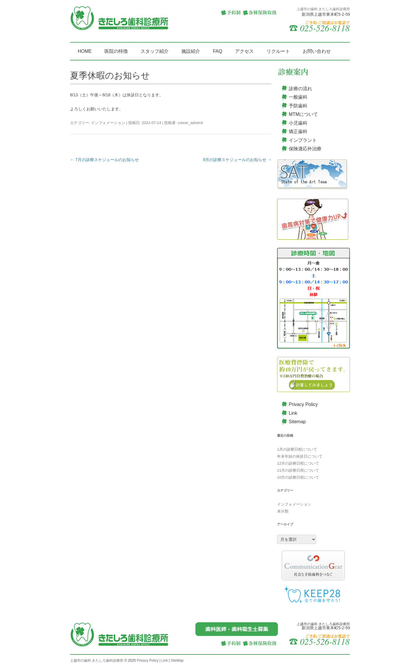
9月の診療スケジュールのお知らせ (237, 159)
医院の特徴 (116, 51)
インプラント (303, 140)
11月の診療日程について (298, 470)
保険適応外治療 (305, 148)
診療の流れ (300, 88)
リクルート (278, 51)
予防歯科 (298, 105)
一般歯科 (298, 97)
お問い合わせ (317, 51)
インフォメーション (108, 123)
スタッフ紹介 (155, 51)
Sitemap (297, 421)
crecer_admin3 (190, 123)
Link (293, 413)
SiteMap (177, 660)
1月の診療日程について (297, 449)
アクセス (244, 51)
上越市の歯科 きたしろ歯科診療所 (96, 660)
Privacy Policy (303, 404)
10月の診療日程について (298, 477)
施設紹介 (190, 51)
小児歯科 (298, 123)
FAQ (217, 51)
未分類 (282, 511)
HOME (85, 51)
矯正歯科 (298, 131)
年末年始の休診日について (300, 456)
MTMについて (303, 114)
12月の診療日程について (298, 463)
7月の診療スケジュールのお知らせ (104, 159)
